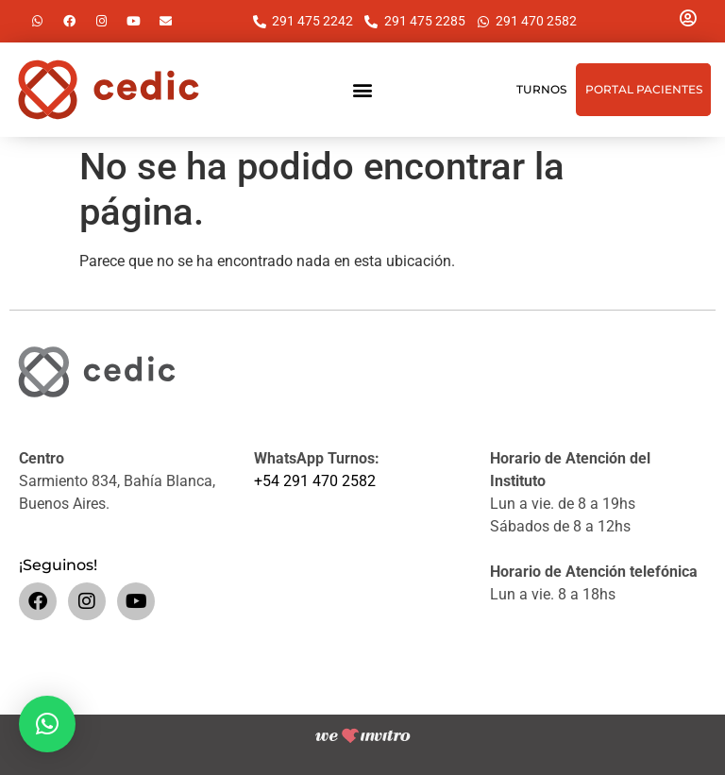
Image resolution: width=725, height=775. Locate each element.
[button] (362, 90)
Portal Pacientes (643, 89)
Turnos (541, 89)
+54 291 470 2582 (315, 481)
